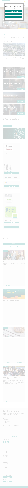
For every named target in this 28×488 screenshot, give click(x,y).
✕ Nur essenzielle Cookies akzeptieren (13, 14)
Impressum (16, 19)
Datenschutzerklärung (12, 19)
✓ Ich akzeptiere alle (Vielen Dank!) (14, 11)
